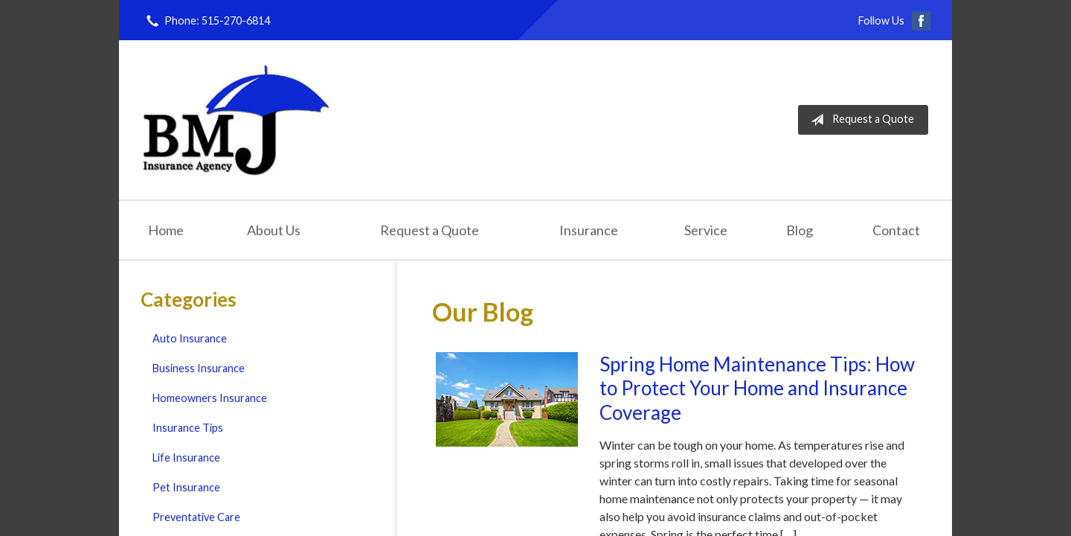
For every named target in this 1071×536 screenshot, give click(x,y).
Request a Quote (859, 120)
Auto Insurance (189, 338)
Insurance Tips (187, 427)
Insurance (588, 230)
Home (166, 230)
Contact (896, 230)
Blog (799, 230)
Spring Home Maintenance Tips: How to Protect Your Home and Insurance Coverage (757, 388)
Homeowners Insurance (209, 398)
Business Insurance (198, 368)
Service (705, 230)
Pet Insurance (186, 487)
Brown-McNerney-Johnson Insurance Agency (237, 120)
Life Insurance (186, 457)
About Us (273, 230)
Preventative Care (196, 517)
